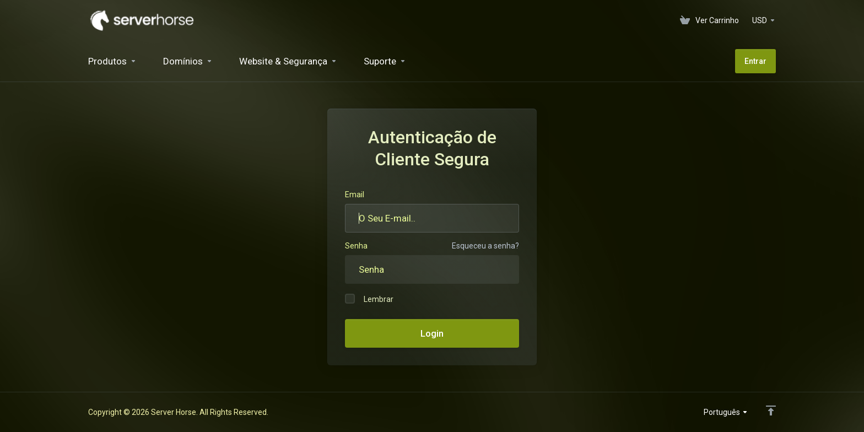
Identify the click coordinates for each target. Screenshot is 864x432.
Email (354, 194)
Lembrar (369, 299)
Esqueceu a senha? (485, 245)
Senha (356, 245)
